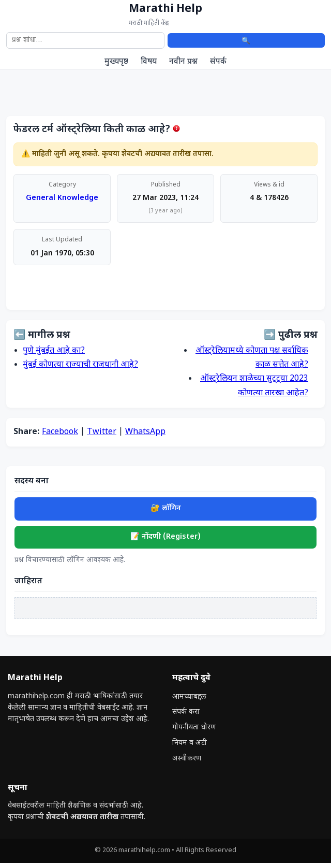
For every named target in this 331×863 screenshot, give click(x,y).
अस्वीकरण (186, 759)
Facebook (60, 432)
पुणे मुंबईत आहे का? (54, 351)
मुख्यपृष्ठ (116, 61)
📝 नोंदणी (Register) (165, 537)
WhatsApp (145, 432)
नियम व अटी (189, 743)
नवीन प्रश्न (183, 61)
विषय (149, 61)
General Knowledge (62, 198)
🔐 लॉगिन (166, 508)
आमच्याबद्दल (189, 697)
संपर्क (218, 61)
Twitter (101, 432)
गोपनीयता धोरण (194, 727)
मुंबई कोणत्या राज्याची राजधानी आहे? (80, 364)
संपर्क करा (186, 712)
